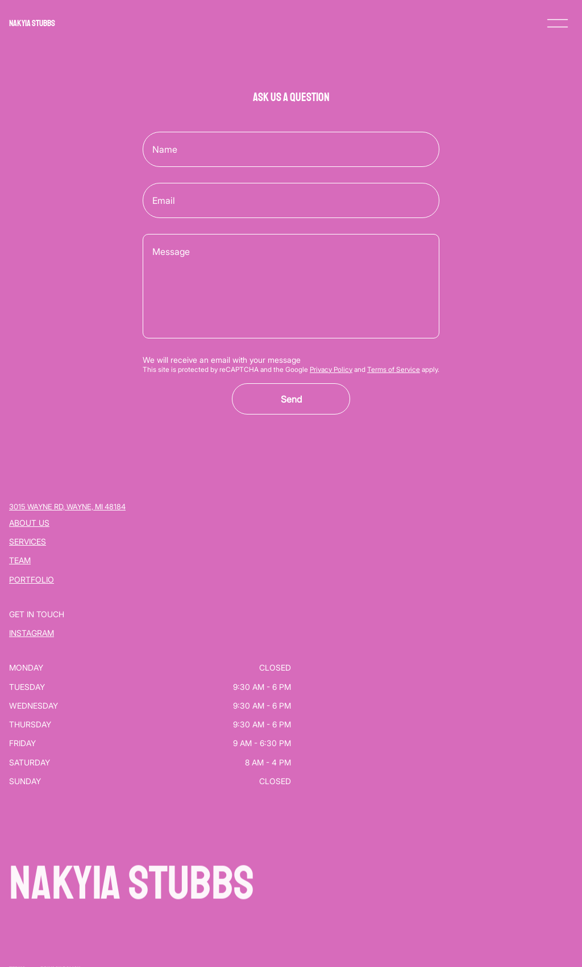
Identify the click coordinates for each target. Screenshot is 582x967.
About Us (29, 523)
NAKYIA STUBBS (32, 23)
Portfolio (31, 579)
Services (27, 541)
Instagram (31, 633)
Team (20, 560)
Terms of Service (393, 369)
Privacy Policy (331, 369)
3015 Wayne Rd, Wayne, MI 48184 (67, 507)
